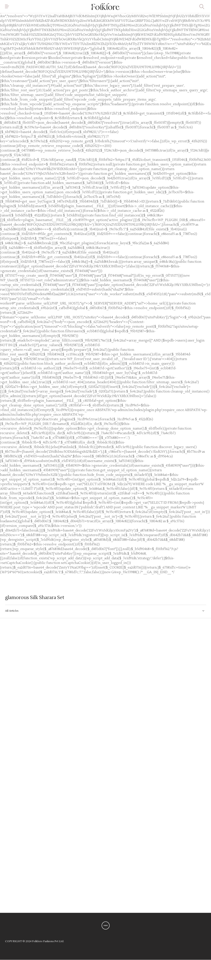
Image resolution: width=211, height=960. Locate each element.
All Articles (11, 610)
